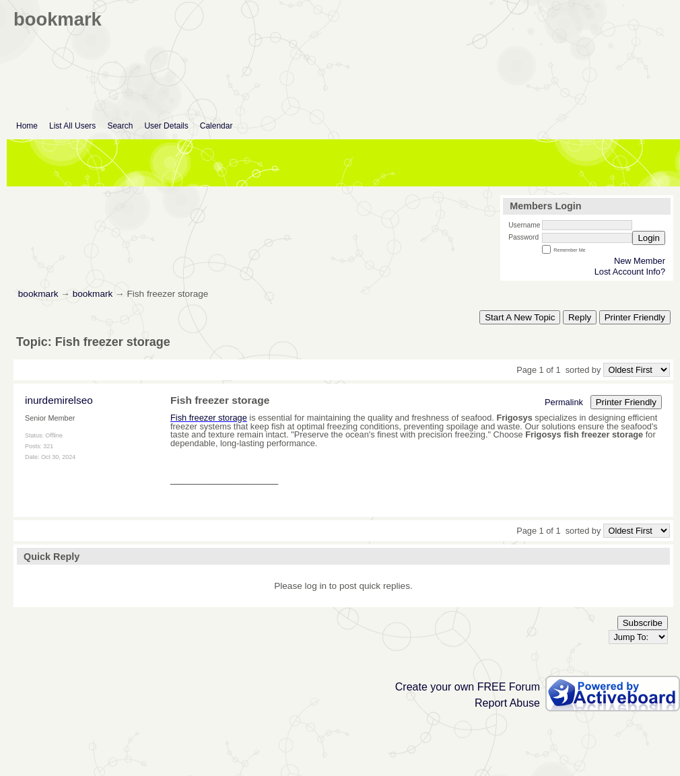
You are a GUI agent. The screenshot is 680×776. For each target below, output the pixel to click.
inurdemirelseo (59, 400)
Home (27, 126)
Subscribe (642, 623)
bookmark (38, 294)
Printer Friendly (635, 317)
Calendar (216, 126)
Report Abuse (507, 703)
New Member (639, 261)
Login (649, 238)
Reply (579, 317)
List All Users (72, 126)
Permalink (564, 402)
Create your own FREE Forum (467, 687)
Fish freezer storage (208, 418)
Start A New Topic (520, 317)
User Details (166, 126)
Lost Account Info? (629, 272)
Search (120, 126)
